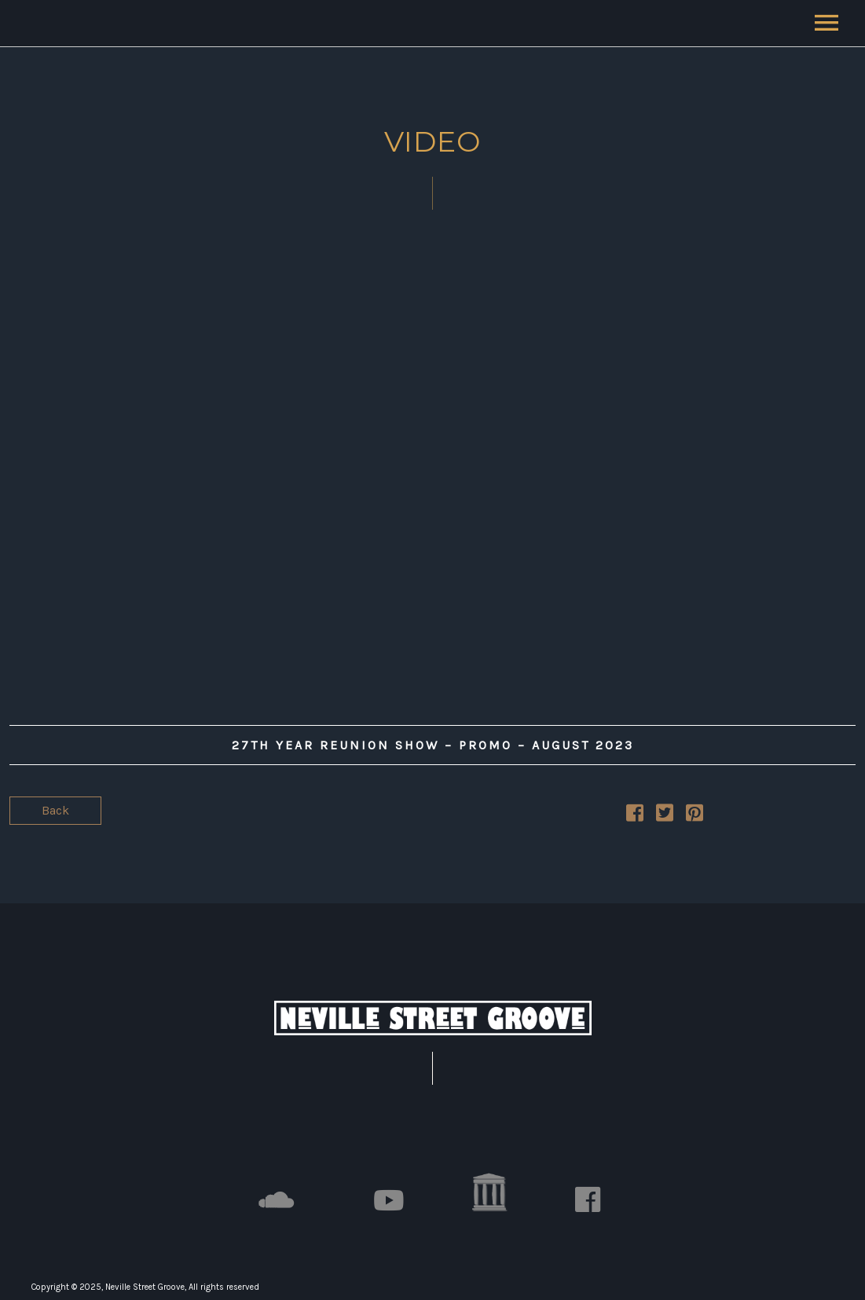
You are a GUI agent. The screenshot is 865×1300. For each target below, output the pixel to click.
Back (55, 810)
